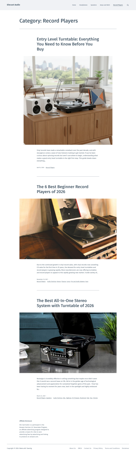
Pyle (88, 398)
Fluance (63, 281)
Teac (91, 398)
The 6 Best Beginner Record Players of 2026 (62, 189)
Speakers (94, 5)
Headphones (83, 5)
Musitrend (83, 398)
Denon (59, 281)
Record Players (118, 5)
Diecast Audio (13, 5)
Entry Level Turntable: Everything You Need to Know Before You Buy (68, 44)
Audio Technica (51, 281)
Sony (86, 281)
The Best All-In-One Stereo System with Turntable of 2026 (65, 303)
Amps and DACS (105, 5)
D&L (64, 398)
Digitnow (68, 398)
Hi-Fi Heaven (75, 398)
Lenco (68, 281)
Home (74, 5)
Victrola (95, 398)
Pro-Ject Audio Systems (78, 281)
